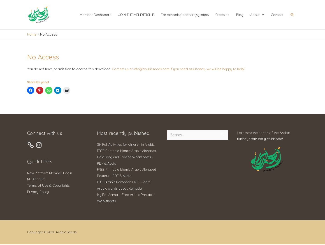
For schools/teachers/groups (185, 15)
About (255, 15)
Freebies (222, 15)
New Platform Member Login (49, 174)
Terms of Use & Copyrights (48, 186)
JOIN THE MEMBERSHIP (136, 15)
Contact (277, 15)
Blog (240, 15)
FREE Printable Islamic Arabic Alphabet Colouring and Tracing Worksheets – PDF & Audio (127, 157)
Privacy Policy (38, 192)
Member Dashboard (95, 15)
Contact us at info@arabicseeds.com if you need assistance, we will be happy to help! (179, 70)
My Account (36, 180)
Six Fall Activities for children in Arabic (126, 145)
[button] (292, 15)
